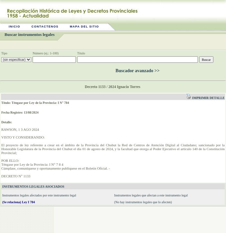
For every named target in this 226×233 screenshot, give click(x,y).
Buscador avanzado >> (137, 70)
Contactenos (45, 26)
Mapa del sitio (84, 26)
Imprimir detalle (205, 98)
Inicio (14, 26)
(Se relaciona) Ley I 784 (18, 202)
